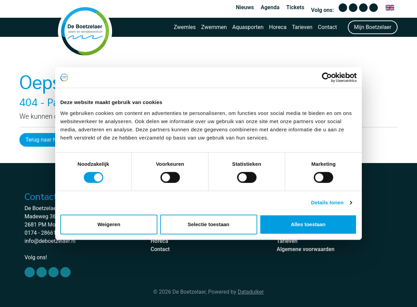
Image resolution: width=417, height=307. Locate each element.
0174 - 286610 (42, 233)
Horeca (159, 241)
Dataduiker (251, 292)
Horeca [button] (278, 27)
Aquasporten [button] (248, 27)
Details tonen (327, 202)
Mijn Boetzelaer (372, 27)
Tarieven (302, 27)
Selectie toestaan (209, 224)
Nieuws (245, 7)
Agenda (270, 7)
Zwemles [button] (185, 27)
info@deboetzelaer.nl (50, 241)
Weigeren (108, 224)
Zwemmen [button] (214, 27)
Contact (160, 249)
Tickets (295, 7)
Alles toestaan (308, 224)
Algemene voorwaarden (306, 249)
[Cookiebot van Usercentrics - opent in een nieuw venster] (327, 77)
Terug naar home (46, 139)
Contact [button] (327, 27)
